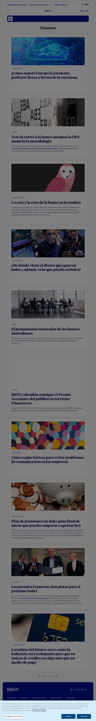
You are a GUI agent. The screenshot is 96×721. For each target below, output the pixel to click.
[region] (48, 710)
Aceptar (68, 716)
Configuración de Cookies (14, 716)
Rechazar (84, 716)
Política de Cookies (39, 710)
